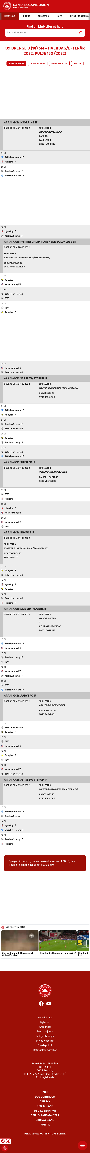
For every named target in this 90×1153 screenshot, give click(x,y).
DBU (45, 1092)
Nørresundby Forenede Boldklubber (48, 242)
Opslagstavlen (59, 64)
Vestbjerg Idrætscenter (53, 472)
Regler (77, 64)
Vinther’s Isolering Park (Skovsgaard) (26, 548)
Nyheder (45, 1022)
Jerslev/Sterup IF (33, 378)
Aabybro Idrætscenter (52, 705)
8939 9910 (47, 865)
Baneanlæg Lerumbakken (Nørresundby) (27, 258)
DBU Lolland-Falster (45, 1115)
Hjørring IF (29, 122)
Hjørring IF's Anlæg (50, 132)
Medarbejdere (45, 1031)
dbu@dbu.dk (47, 1077)
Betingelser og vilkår (45, 1050)
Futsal (45, 1124)
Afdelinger (45, 1027)
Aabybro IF (28, 695)
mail (25, 865)
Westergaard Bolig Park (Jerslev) (58, 388)
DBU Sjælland (45, 1120)
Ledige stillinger (45, 1036)
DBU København (45, 1111)
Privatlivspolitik (45, 1041)
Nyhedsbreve (45, 1017)
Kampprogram (16, 64)
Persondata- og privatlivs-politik (45, 1134)
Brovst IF (27, 532)
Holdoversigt (37, 64)
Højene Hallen (47, 618)
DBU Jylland (45, 1106)
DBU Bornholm (45, 1097)
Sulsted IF (27, 462)
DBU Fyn (45, 1101)
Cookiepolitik (45, 1045)
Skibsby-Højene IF (33, 609)
